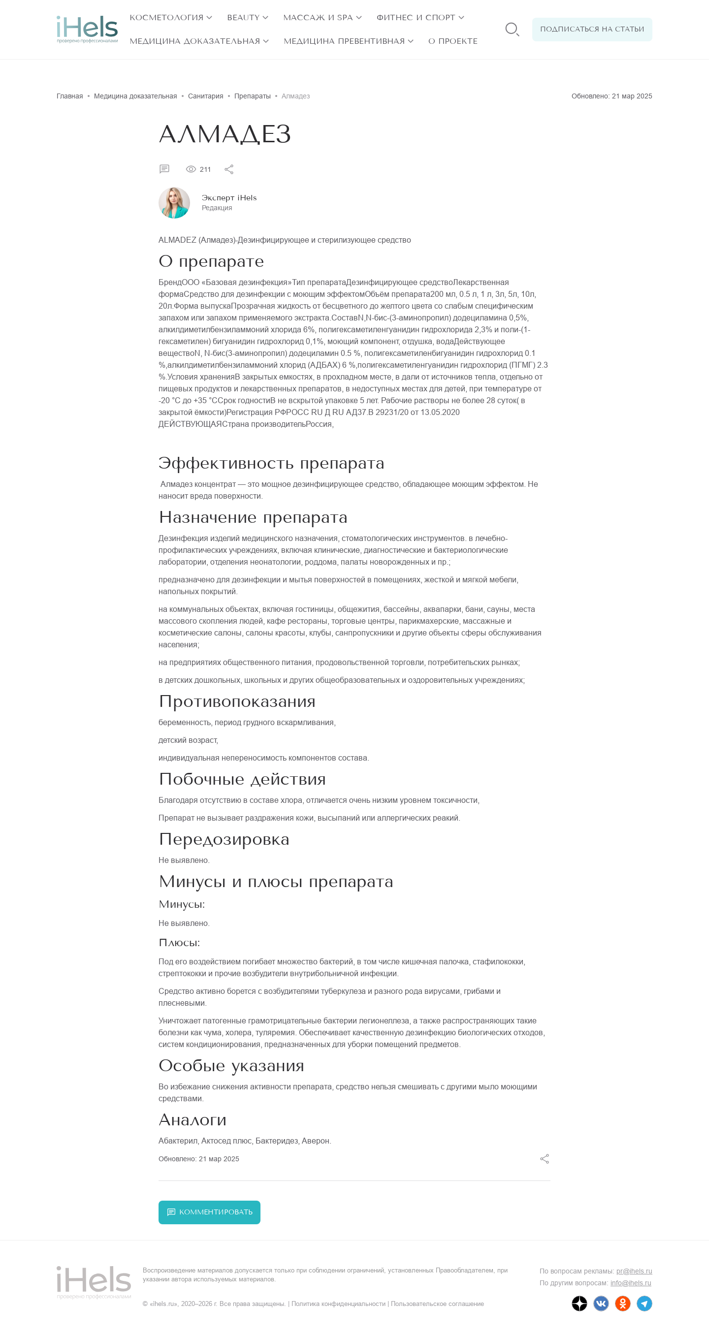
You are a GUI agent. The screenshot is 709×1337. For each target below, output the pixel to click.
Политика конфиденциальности (338, 1303)
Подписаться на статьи (592, 29)
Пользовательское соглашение (437, 1303)
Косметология (166, 17)
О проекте (453, 41)
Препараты (252, 96)
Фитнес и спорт (416, 17)
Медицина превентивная (344, 41)
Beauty (243, 17)
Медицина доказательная (194, 41)
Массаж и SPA (318, 17)
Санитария (206, 96)
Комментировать (209, 1212)
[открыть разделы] (209, 18)
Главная (70, 96)
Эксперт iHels (229, 197)
